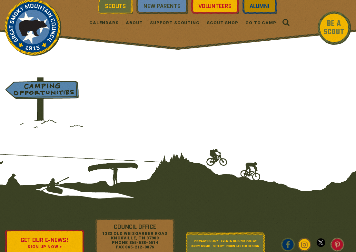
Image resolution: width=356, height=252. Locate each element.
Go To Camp (260, 22)
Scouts (115, 6)
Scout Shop (222, 22)
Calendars (104, 22)
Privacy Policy (206, 241)
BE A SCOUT (334, 28)
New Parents (162, 6)
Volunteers (215, 6)
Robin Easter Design (243, 246)
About (134, 22)
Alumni (260, 6)
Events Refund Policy (239, 241)
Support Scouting (175, 22)
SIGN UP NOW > (44, 246)
